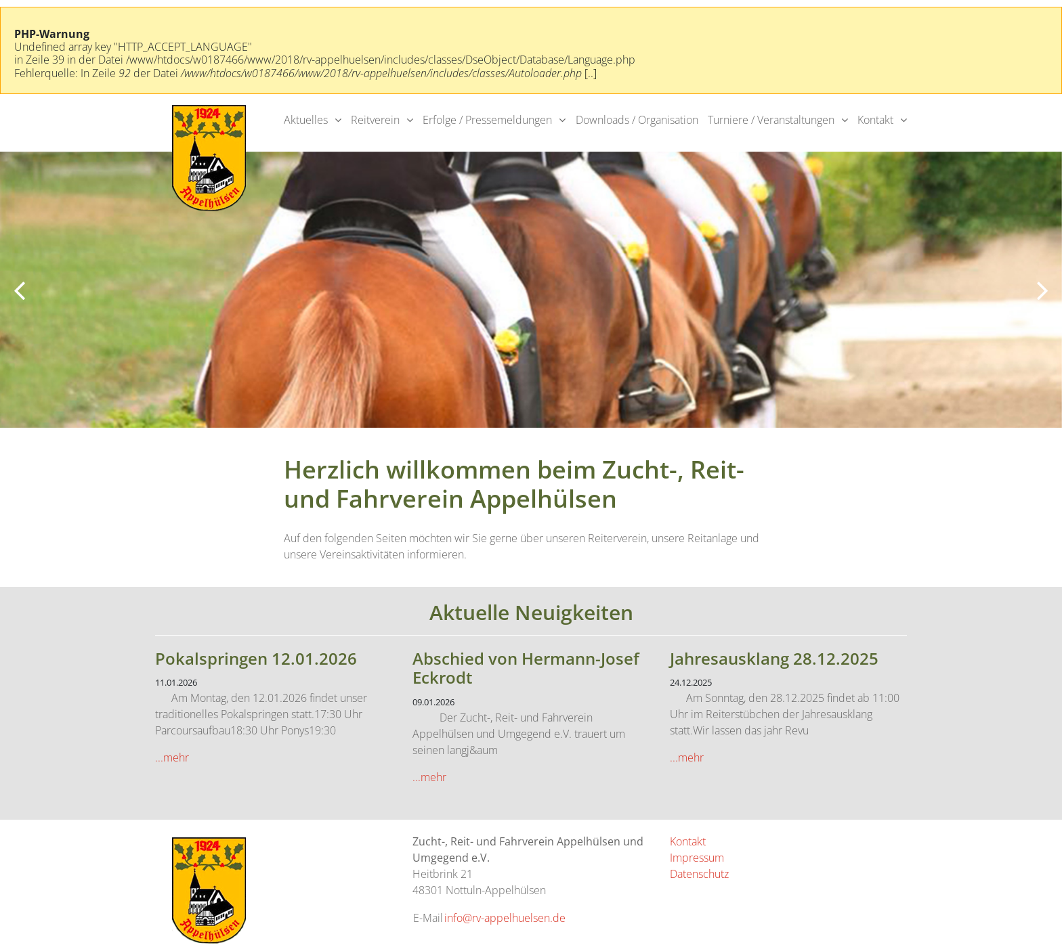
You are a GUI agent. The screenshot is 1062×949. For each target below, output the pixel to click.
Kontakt (875, 119)
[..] (591, 73)
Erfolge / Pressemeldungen (487, 119)
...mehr (172, 757)
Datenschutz (699, 873)
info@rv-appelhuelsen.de (505, 917)
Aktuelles (306, 119)
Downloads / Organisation (637, 119)
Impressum (697, 857)
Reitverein (375, 119)
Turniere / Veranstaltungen (771, 119)
